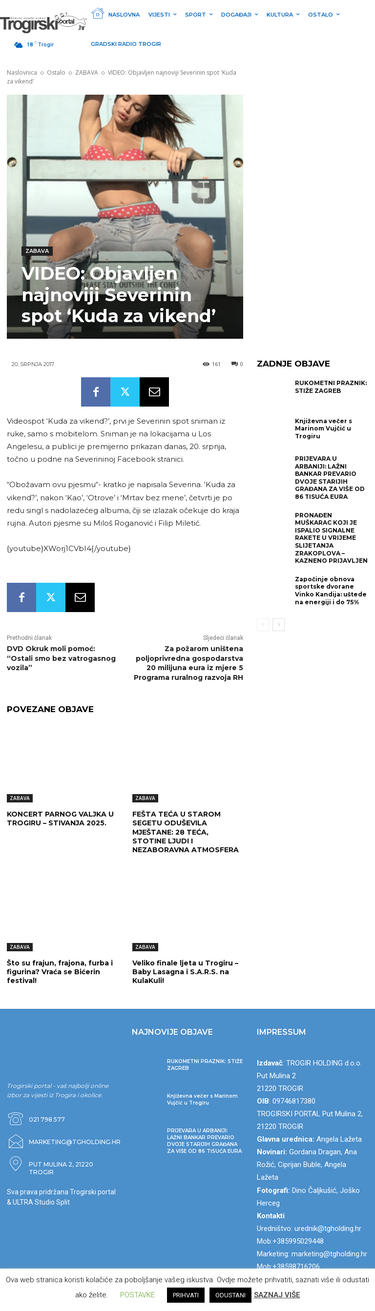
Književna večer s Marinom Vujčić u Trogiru (323, 428)
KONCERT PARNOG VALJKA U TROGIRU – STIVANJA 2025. (60, 818)
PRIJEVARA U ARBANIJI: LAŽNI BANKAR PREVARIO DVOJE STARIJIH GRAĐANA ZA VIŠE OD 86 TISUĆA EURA (330, 477)
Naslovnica (22, 72)
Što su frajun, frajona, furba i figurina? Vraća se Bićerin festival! (60, 972)
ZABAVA (86, 72)
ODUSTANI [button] (230, 1295)
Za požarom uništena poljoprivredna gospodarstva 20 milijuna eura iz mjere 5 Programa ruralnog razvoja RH (188, 663)
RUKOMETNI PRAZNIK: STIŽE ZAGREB (331, 386)
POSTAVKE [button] (137, 1295)
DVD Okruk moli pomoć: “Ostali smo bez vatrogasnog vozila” (61, 658)
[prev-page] (263, 624)
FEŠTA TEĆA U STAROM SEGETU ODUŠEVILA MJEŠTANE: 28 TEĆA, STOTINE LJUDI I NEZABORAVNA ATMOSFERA (185, 832)
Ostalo (56, 72)
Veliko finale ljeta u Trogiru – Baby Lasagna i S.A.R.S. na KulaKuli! (185, 972)
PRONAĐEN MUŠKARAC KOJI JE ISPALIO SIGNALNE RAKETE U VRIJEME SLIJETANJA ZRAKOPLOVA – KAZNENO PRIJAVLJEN (331, 538)
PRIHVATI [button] (186, 1295)
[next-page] (278, 624)
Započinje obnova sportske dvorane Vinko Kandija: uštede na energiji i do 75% (331, 590)
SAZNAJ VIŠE (277, 1295)
